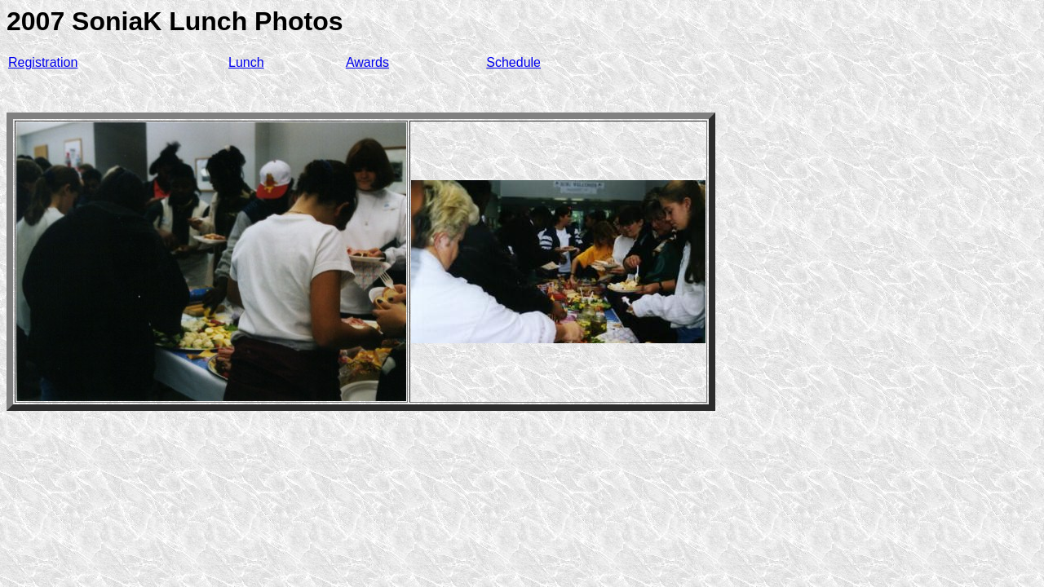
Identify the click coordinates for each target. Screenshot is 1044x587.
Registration (42, 62)
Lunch (246, 62)
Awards (367, 62)
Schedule (513, 62)
